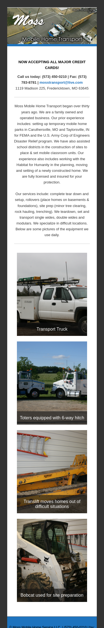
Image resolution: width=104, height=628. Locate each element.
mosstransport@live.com (61, 82)
